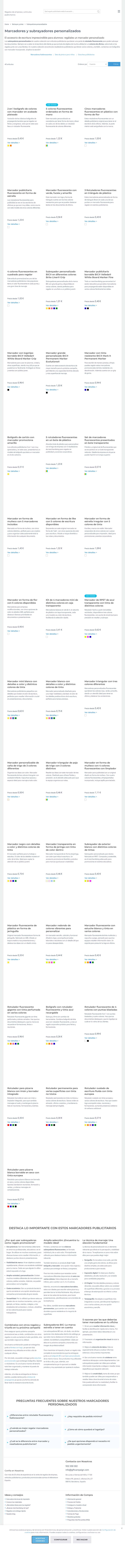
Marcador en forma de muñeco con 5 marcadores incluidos (22, 521)
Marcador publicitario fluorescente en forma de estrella (21, 193)
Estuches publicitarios (86, 55)
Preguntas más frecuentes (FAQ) (78, 1521)
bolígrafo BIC (56, 1356)
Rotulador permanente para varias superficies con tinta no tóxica (62, 1091)
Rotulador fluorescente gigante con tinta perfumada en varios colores (23, 1010)
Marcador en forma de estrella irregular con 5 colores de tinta (97, 521)
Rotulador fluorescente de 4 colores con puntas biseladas (101, 1008)
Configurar (60, 1540)
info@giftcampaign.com (77, 1470)
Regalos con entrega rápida (16, 1513)
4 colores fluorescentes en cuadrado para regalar (22, 273)
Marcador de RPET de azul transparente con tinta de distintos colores (99, 603)
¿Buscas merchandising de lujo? (17, 1510)
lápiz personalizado (72, 1356)
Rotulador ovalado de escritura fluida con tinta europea (98, 1091)
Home (7, 24)
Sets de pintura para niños (65, 55)
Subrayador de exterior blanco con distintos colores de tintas (100, 847)
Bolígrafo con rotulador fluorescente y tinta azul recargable (59, 1010)
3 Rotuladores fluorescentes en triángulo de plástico (100, 191)
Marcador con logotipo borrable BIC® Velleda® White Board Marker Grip (21, 356)
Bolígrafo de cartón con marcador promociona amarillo (20, 440)
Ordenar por (82, 64)
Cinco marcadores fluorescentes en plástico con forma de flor (101, 111)
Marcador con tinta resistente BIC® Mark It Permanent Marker (98, 356)
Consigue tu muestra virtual (76, 1507)
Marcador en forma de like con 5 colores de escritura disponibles (61, 521)
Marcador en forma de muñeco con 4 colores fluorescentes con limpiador (100, 765)
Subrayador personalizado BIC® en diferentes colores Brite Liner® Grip (61, 274)
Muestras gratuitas (73, 1519)
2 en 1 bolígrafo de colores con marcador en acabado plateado (22, 111)
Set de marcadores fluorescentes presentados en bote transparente (100, 440)
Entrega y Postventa (74, 1510)
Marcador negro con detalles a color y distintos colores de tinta (23, 847)
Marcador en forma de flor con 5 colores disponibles (22, 601)
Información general (74, 1501)
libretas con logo (16, 1347)
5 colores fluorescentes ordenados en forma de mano (59, 111)
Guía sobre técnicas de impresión (18, 1501)
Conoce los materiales (14, 1504)
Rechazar (82, 1540)
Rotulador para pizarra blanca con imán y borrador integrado (23, 1091)
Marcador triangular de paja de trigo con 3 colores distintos (62, 765)
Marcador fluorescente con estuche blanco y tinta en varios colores (100, 928)
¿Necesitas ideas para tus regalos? (18, 1507)
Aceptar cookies (40, 1539)
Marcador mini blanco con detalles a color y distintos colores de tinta (22, 684)
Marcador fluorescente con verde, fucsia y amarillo (61, 191)
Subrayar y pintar (17, 24)
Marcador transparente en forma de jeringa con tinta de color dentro (61, 847)
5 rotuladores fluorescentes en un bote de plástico (61, 438)
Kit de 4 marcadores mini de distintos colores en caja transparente (62, 603)
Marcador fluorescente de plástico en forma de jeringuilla (22, 928)
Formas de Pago (73, 1516)
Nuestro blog (10, 1516)
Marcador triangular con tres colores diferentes (101, 683)
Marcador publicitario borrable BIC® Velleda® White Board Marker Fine (99, 274)
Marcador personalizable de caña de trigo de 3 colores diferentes (23, 765)
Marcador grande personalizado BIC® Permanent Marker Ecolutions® (57, 357)
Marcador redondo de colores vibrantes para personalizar (58, 928)
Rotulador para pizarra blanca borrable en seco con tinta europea (23, 1172)
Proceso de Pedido (74, 1504)
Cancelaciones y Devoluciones (77, 1513)
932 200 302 (72, 1466)
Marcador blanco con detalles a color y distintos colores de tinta (60, 684)
